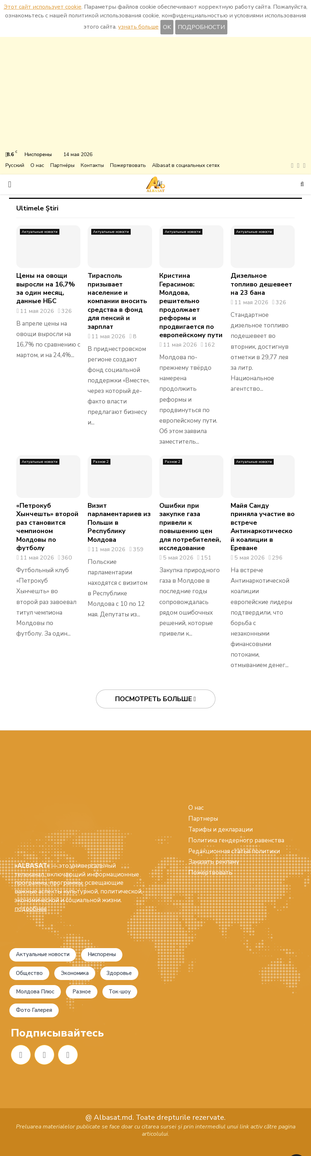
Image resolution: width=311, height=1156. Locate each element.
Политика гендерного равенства (236, 840)
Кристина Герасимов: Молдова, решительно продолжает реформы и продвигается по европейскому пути (191, 305)
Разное (27, 988)
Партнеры (203, 818)
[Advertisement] (155, 95)
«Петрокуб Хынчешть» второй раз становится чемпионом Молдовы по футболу (47, 526)
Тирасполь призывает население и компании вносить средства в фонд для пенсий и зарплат (117, 301)
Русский (14, 165)
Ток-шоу (70, 988)
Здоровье (31, 968)
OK (167, 27)
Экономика (83, 948)
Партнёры (62, 165)
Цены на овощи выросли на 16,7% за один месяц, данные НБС (45, 288)
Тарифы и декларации (220, 829)
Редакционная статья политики (234, 851)
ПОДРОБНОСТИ (201, 27)
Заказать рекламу (213, 862)
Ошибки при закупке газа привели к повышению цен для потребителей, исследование (190, 526)
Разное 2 (101, 461)
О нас (37, 165)
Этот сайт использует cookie (42, 7)
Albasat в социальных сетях (185, 165)
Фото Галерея (37, 1009)
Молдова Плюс (86, 968)
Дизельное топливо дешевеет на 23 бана (261, 284)
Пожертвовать (128, 165)
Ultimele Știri (37, 208)
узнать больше (138, 27)
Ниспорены (114, 927)
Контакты (92, 165)
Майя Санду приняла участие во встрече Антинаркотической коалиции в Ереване (263, 526)
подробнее (30, 854)
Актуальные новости (40, 231)
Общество (32, 948)
